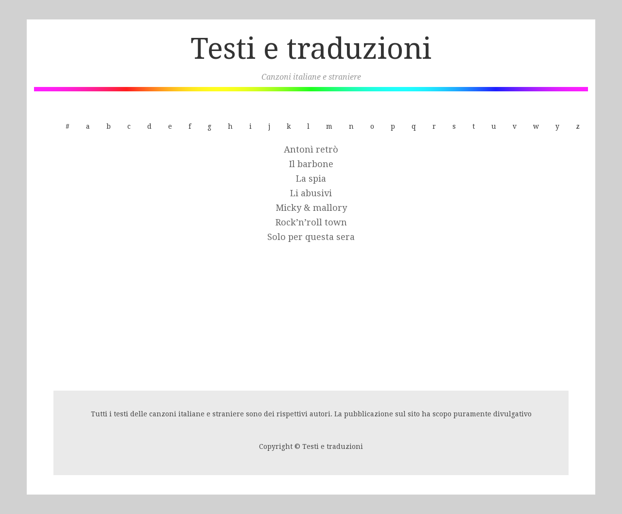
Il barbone (311, 164)
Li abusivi (311, 193)
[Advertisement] (311, 318)
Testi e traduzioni (311, 49)
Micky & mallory (311, 208)
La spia (311, 178)
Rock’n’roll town (311, 222)
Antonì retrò (311, 149)
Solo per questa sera (311, 237)
